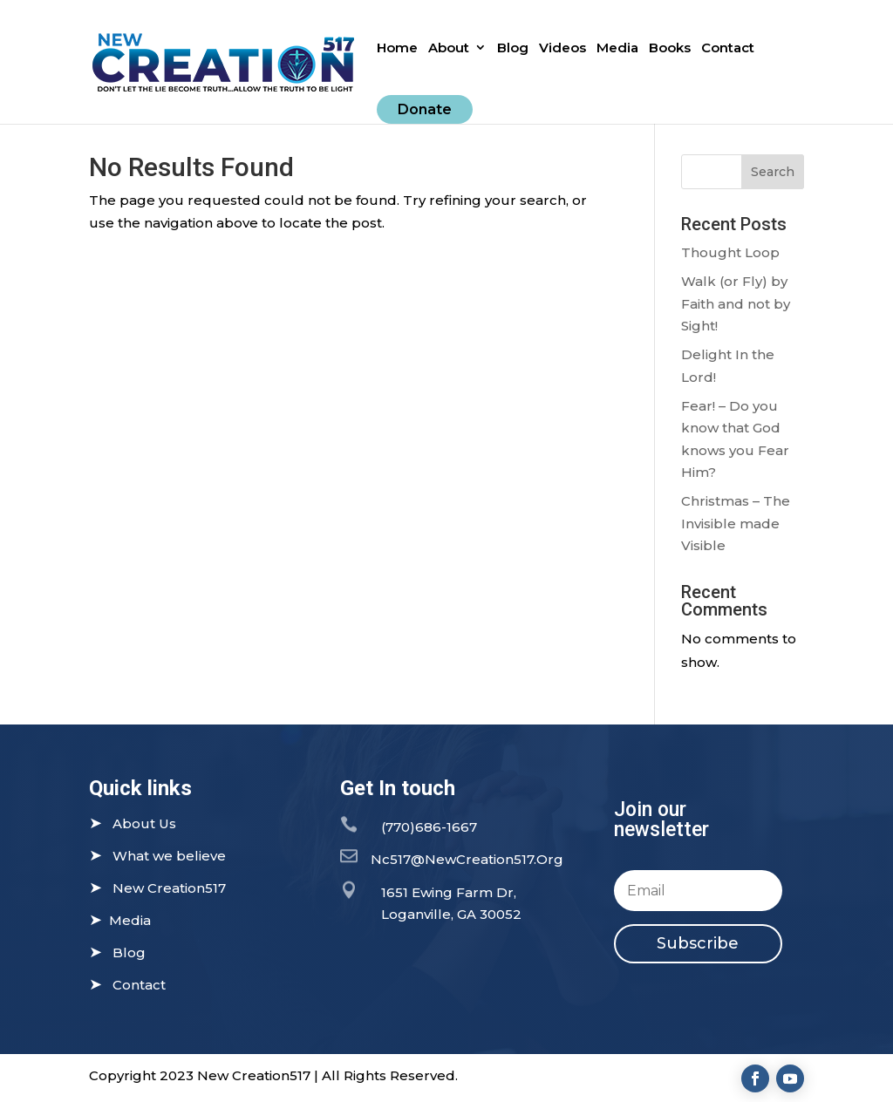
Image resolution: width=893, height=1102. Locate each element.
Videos (562, 49)
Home (397, 49)
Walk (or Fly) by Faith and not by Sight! (735, 303)
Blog (512, 49)
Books (670, 49)
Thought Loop (730, 252)
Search (772, 172)
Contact (727, 49)
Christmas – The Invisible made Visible (735, 523)
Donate (425, 109)
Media (617, 49)
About (448, 49)
